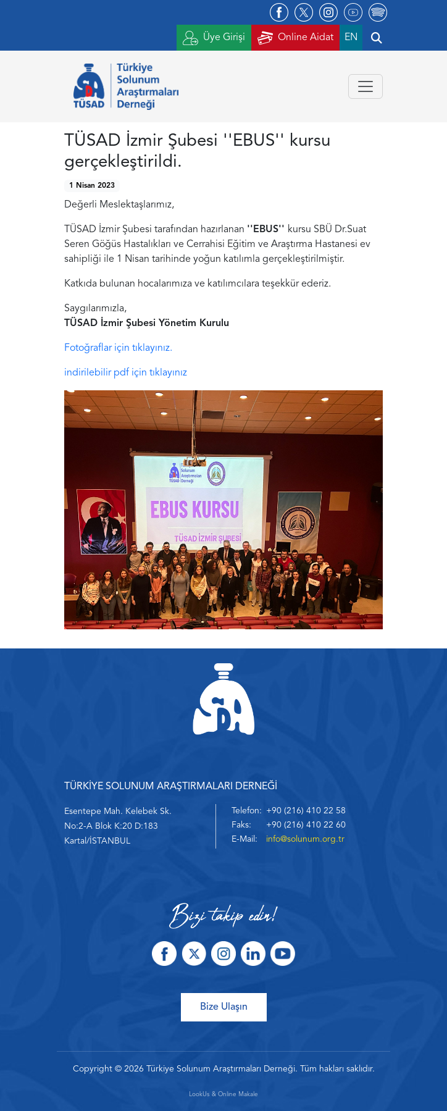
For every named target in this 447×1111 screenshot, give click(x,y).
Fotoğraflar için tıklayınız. (118, 348)
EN (351, 38)
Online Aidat (295, 38)
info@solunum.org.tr (305, 839)
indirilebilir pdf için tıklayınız (125, 373)
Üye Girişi (214, 38)
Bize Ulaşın (224, 1007)
